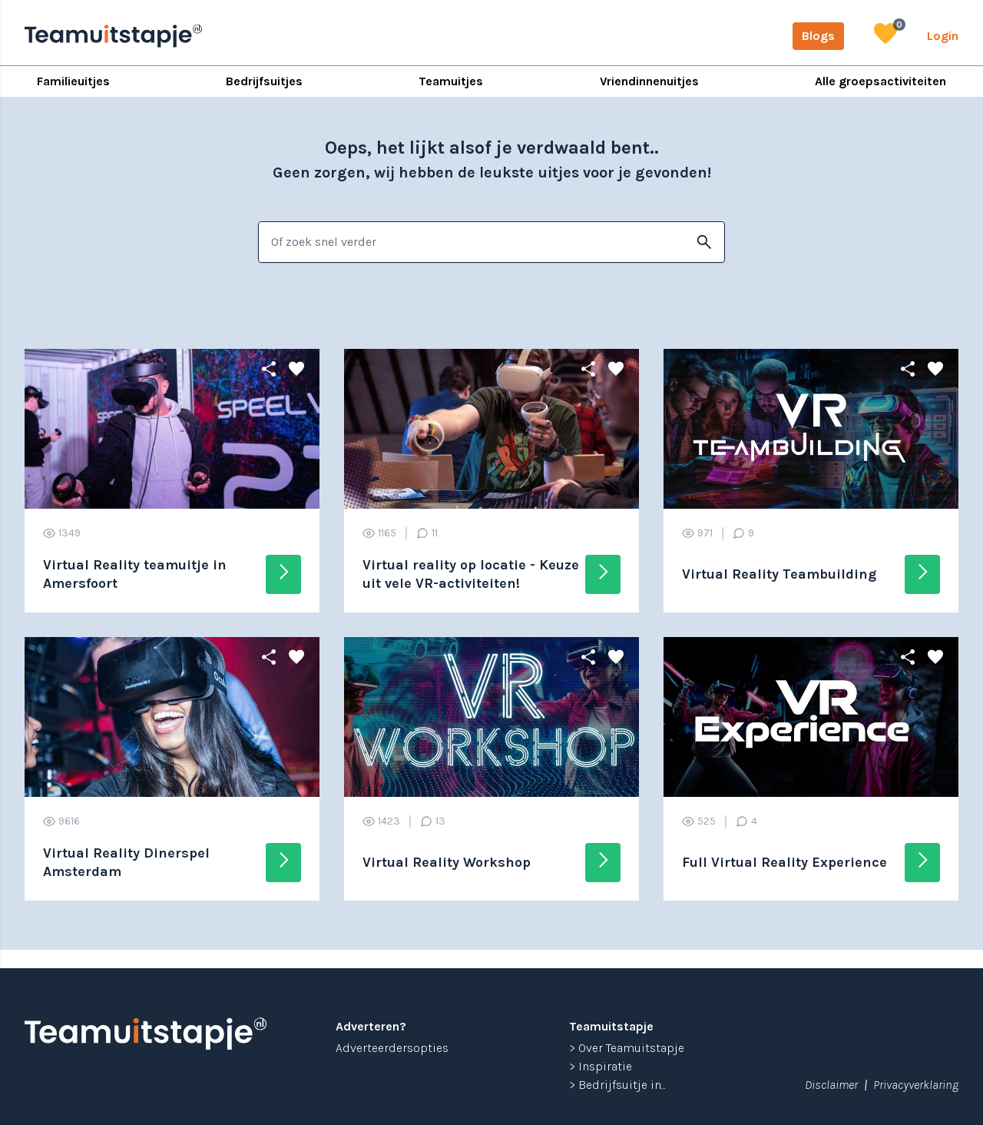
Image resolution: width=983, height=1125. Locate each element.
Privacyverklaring (915, 1084)
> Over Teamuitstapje (626, 1047)
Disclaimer (831, 1084)
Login (942, 35)
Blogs (818, 35)
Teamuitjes (451, 81)
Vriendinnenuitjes (649, 81)
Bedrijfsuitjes (264, 81)
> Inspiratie (600, 1066)
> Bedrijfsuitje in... (617, 1084)
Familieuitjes (73, 81)
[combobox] (471, 242)
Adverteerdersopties (392, 1047)
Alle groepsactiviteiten (880, 81)
